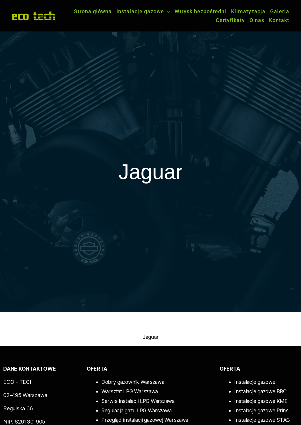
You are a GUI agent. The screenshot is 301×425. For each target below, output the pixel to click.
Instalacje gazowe (140, 11)
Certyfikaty (230, 20)
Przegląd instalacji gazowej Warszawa (144, 419)
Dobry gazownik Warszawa (132, 382)
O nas (257, 20)
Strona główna (93, 11)
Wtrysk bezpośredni (200, 11)
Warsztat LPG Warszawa (128, 391)
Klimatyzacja (248, 11)
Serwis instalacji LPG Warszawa (136, 401)
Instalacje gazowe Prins (261, 410)
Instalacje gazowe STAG (261, 419)
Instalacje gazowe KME (261, 401)
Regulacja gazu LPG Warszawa (136, 410)
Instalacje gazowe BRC (260, 391)
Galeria (279, 11)
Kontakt (279, 20)
